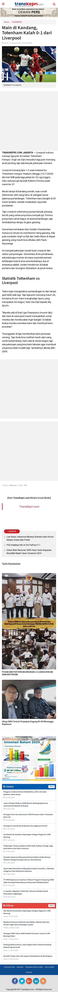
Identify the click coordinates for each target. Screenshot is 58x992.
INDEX (51, 787)
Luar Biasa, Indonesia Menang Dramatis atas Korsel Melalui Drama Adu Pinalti (30, 538)
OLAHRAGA (17, 22)
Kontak (29, 972)
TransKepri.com (29, 506)
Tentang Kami (9, 967)
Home (6, 22)
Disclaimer (49, 967)
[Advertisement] (29, 121)
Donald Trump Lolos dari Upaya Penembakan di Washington (27, 956)
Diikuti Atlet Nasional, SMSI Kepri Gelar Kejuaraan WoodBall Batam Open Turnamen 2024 (29, 551)
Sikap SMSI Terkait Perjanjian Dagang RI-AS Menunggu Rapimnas (28, 723)
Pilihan (8, 905)
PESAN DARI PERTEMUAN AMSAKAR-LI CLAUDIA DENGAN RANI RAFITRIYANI (27, 673)
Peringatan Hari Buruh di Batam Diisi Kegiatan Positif (25, 826)
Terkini (8, 786)
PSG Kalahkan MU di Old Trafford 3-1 (23, 545)
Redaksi (20, 967)
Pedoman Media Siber (34, 967)
